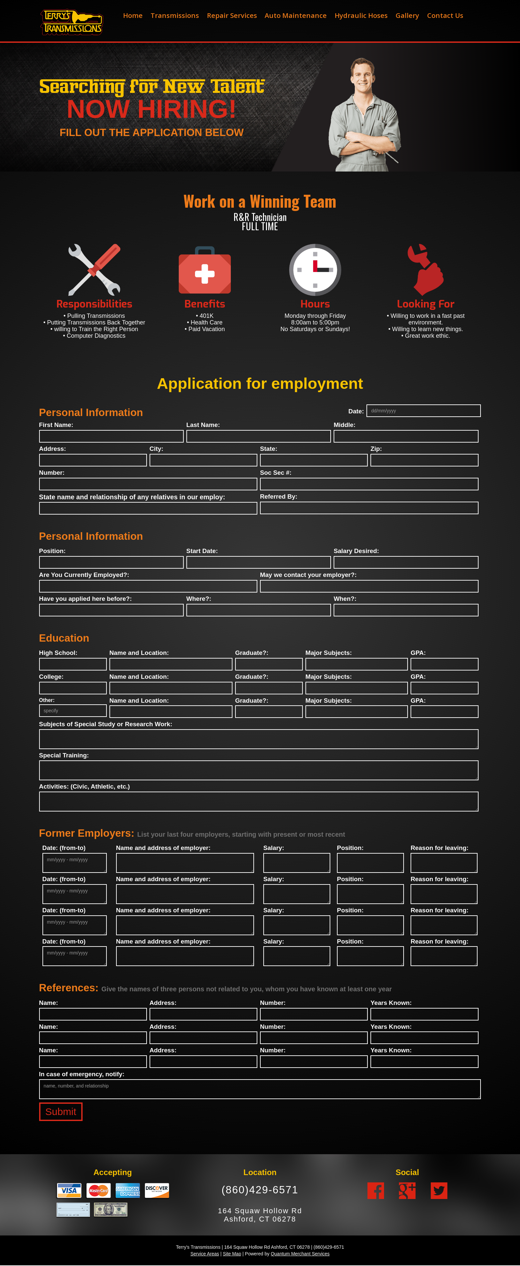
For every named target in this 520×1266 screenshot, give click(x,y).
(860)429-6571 (260, 1190)
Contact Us (445, 15)
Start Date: (202, 551)
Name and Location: (139, 653)
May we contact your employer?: (308, 575)
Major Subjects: (328, 653)
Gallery (407, 15)
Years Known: (391, 1003)
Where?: (198, 599)
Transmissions (175, 15)
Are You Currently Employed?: (84, 575)
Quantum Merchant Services (300, 1254)
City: (156, 449)
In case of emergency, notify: (82, 1074)
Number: (52, 473)
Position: (52, 551)
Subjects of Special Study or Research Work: (105, 724)
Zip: (376, 449)
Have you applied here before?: (85, 599)
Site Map (232, 1254)
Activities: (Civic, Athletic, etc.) (84, 787)
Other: (47, 700)
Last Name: (203, 425)
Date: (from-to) (64, 848)
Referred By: (278, 497)
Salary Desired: (356, 551)
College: (51, 677)
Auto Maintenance (296, 15)
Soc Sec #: (276, 473)
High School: (58, 653)
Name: (48, 1003)
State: (268, 449)
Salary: (273, 848)
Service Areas (204, 1254)
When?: (345, 599)
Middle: (345, 425)
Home (133, 15)
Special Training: (64, 755)
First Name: (56, 425)
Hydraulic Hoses (361, 15)
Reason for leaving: (439, 848)
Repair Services (232, 15)
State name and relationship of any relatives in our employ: (132, 497)
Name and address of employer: (163, 848)
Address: (52, 449)
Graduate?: (251, 653)
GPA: (418, 653)
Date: (356, 411)
